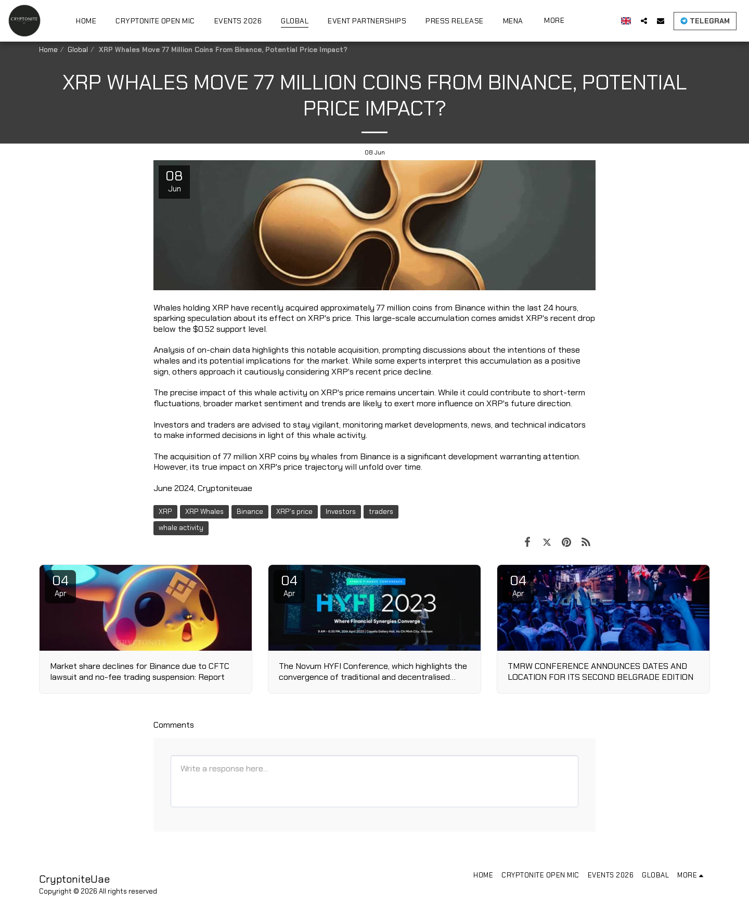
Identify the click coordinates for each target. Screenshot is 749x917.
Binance (250, 511)
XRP (165, 511)
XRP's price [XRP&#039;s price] (294, 511)
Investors (341, 511)
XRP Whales (204, 511)
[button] (644, 20)
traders (381, 511)
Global (78, 49)
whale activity (181, 527)
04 (60, 585)
